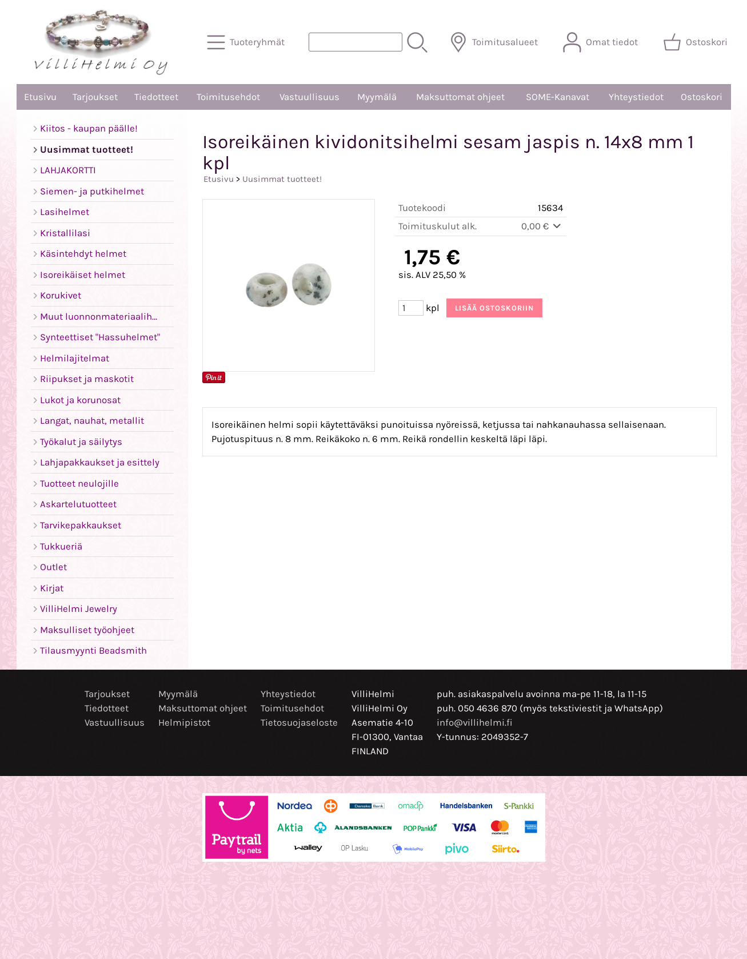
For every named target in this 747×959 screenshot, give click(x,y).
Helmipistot (184, 722)
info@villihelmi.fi (475, 722)
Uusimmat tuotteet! (282, 179)
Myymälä (377, 96)
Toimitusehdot (228, 96)
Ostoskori (701, 96)
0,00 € (542, 226)
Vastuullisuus (309, 96)
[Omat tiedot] (601, 42)
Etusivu (40, 96)
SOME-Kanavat (557, 96)
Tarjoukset (95, 96)
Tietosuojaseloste (299, 722)
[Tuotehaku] (355, 42)
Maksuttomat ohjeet (460, 96)
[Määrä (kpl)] (411, 308)
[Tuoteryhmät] (247, 42)
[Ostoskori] (696, 42)
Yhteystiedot (636, 96)
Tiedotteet (156, 96)
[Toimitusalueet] (494, 42)
